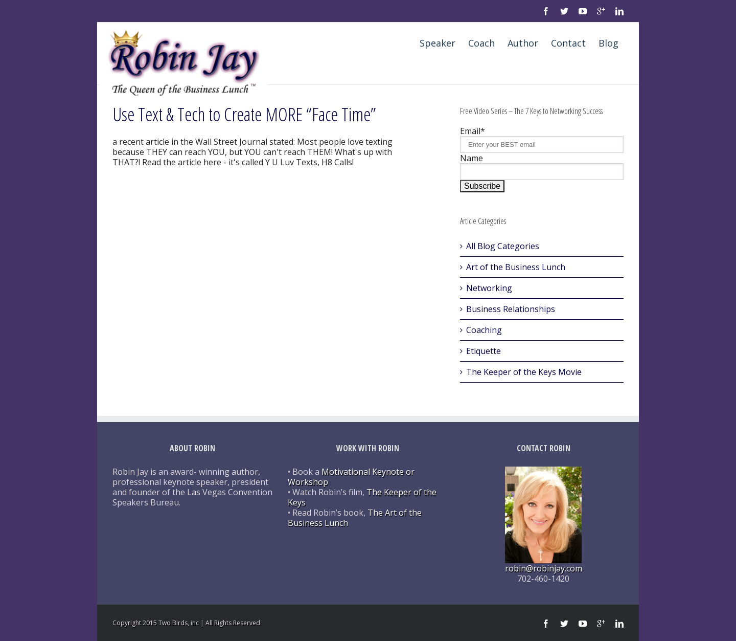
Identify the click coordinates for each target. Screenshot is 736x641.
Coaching (484, 330)
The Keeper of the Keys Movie (524, 372)
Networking (489, 288)
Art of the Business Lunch (515, 267)
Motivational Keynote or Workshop (351, 477)
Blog (608, 43)
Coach (481, 43)
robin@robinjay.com (543, 568)
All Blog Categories (502, 246)
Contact (568, 43)
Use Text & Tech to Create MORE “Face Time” (244, 114)
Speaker (437, 43)
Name (471, 158)
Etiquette (483, 351)
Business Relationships (510, 309)
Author (523, 43)
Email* (472, 131)
